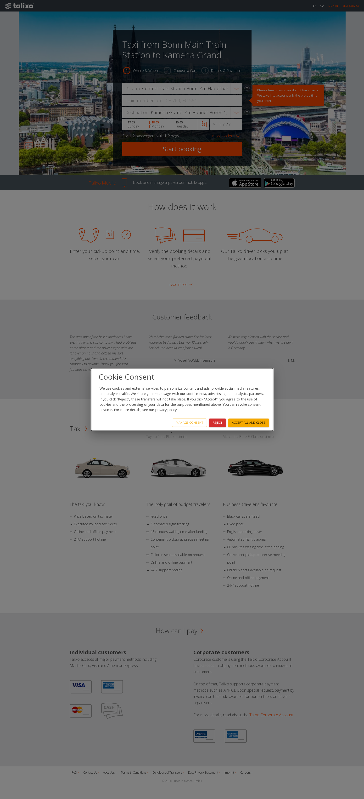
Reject (217, 423)
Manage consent (189, 423)
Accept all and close (248, 423)
